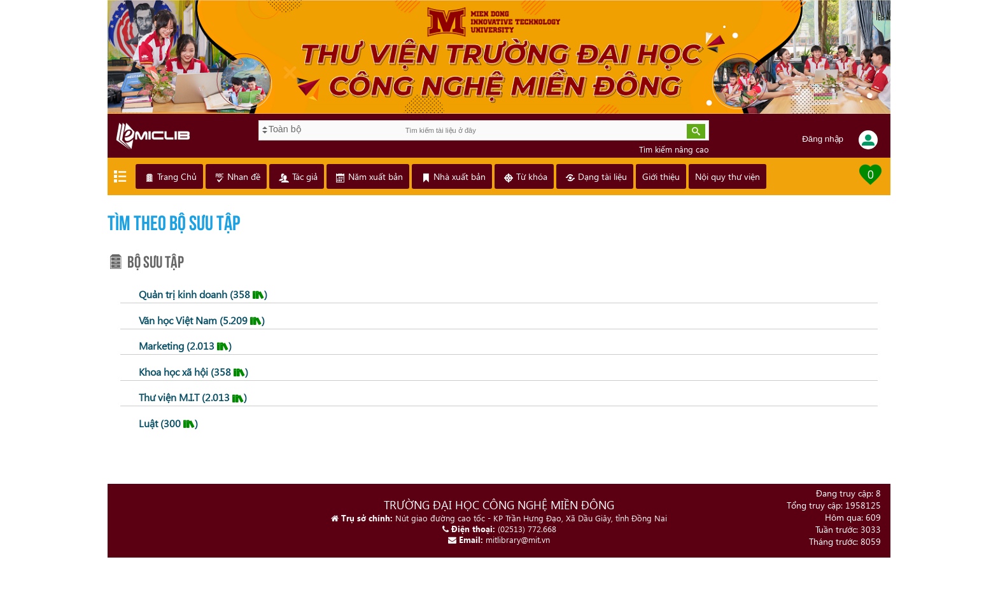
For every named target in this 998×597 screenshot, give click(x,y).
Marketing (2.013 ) (184, 345)
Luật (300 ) (167, 423)
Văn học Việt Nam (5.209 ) (200, 320)
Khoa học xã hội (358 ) (192, 371)
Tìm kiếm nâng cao (673, 149)
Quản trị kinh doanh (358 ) (201, 294)
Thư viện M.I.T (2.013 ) (191, 397)
